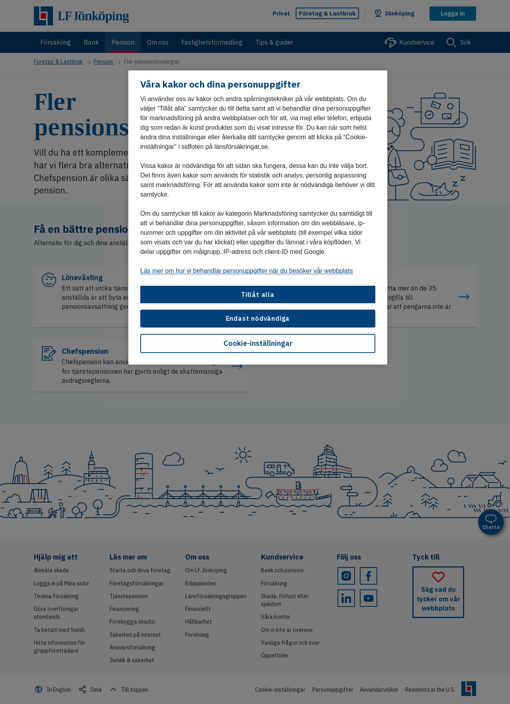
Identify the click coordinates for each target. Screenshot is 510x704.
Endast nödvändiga (258, 318)
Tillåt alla (258, 294)
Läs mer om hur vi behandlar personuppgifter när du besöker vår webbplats (246, 270)
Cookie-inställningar (258, 343)
